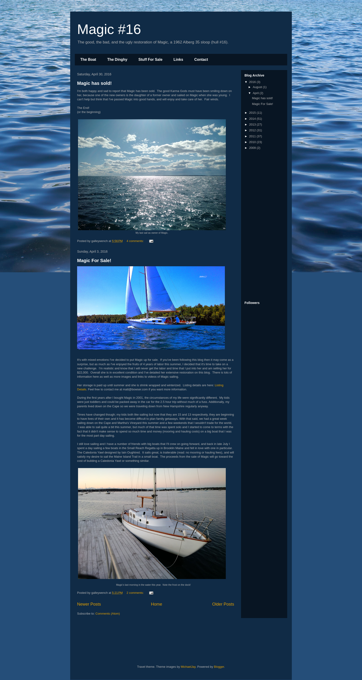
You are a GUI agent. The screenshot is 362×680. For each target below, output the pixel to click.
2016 (253, 82)
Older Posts (223, 604)
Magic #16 (109, 29)
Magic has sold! (94, 83)
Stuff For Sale (151, 59)
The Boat (88, 59)
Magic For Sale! (94, 260)
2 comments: (136, 592)
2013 (253, 124)
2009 (253, 148)
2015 (253, 112)
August (258, 87)
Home (156, 604)
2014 (253, 118)
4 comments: (136, 241)
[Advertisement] (262, 225)
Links (178, 59)
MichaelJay (188, 666)
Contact (201, 59)
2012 (253, 130)
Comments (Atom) (108, 613)
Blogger (219, 666)
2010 (253, 142)
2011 (253, 136)
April (256, 93)
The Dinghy (117, 59)
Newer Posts (89, 604)
